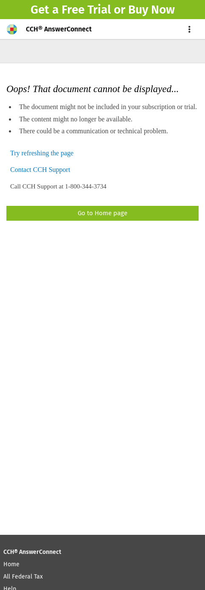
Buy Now (151, 10)
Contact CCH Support (40, 170)
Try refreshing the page (41, 153)
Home (11, 564)
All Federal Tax (23, 576)
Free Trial (86, 10)
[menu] (189, 29)
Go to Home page (102, 213)
